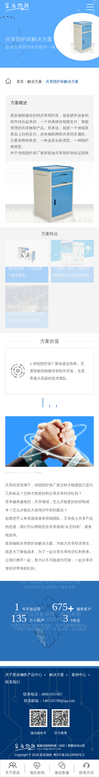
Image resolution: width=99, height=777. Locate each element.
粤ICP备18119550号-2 (69, 755)
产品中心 (34, 675)
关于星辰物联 (16, 675)
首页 (20, 81)
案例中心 (79, 675)
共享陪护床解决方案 (62, 81)
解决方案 (34, 81)
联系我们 (12, 682)
